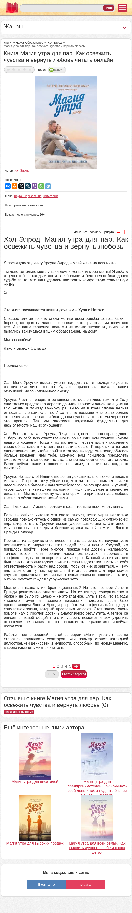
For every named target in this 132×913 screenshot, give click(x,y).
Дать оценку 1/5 (8, 69)
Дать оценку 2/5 (14, 69)
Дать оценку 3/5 (19, 69)
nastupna (76, 666)
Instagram (86, 884)
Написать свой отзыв (19, 712)
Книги (7, 42)
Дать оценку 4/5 (25, 69)
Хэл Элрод (55, 42)
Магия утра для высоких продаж (34, 843)
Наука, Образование (29, 42)
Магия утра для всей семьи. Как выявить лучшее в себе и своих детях (97, 847)
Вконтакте (46, 884)
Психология (50, 196)
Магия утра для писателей (34, 782)
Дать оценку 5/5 (30, 69)
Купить (58, 70)
